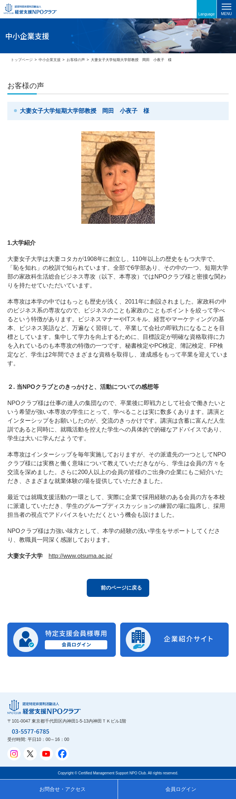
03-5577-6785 (30, 731)
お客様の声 (76, 60)
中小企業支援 (50, 60)
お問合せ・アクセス (62, 789)
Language (207, 14)
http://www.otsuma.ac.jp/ (80, 556)
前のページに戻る (121, 588)
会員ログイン (180, 789)
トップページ (22, 60)
